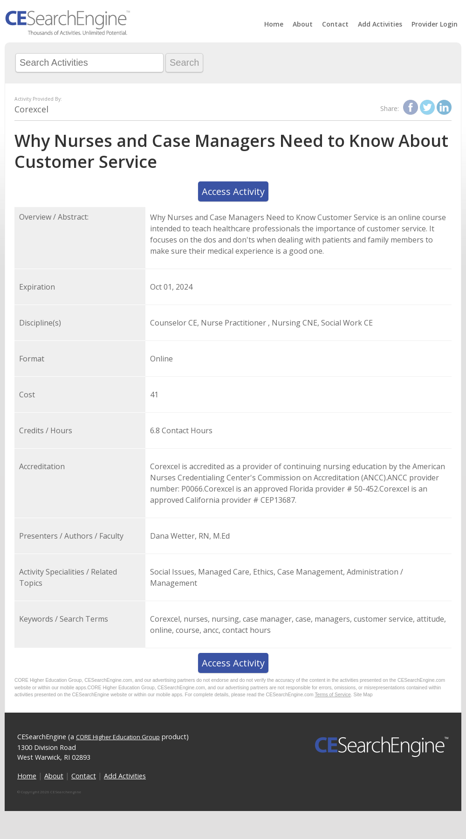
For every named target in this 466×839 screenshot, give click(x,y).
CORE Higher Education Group (118, 737)
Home (273, 24)
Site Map (363, 694)
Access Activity (233, 191)
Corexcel (31, 109)
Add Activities (380, 24)
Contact (335, 24)
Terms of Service (332, 694)
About (303, 24)
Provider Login (434, 24)
